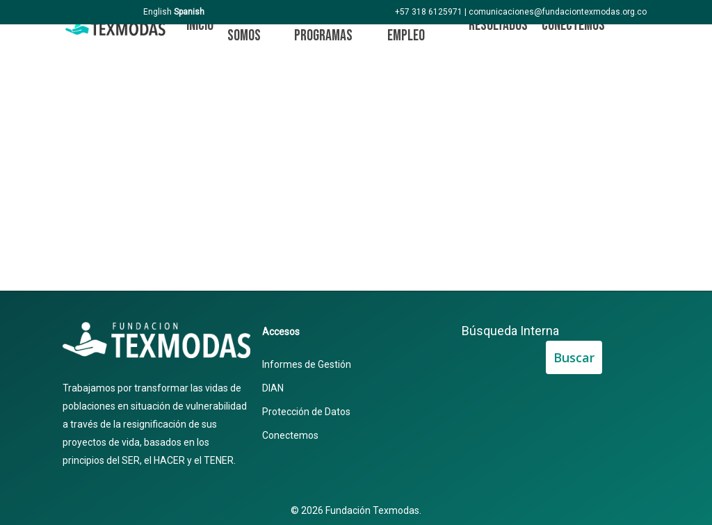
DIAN (273, 388)
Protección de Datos (306, 411)
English (157, 12)
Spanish (189, 12)
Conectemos (290, 435)
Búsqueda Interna (510, 330)
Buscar (573, 357)
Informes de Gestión (306, 364)
